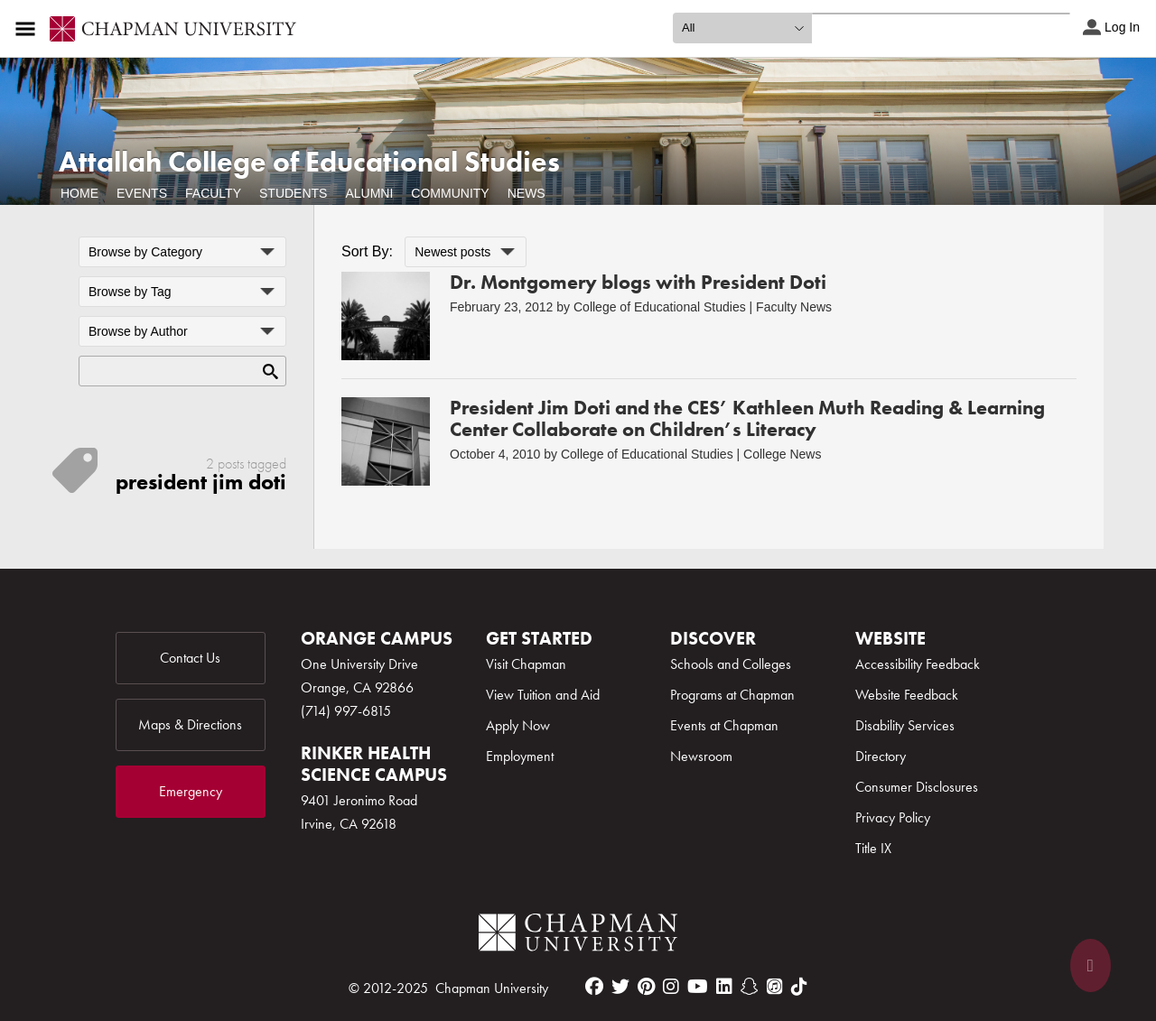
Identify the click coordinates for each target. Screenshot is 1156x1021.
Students (293, 193)
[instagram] (671, 987)
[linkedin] (724, 987)
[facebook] (594, 987)
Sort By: (367, 251)
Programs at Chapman (732, 694)
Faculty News (794, 307)
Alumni (369, 193)
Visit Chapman (526, 663)
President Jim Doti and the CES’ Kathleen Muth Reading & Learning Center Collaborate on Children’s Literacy (747, 418)
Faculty (213, 193)
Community (450, 193)
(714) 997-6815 (346, 710)
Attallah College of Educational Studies (309, 162)
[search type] (742, 28)
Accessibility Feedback (917, 663)
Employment (520, 756)
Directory (880, 756)
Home (79, 193)
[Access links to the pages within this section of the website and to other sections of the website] (29, 29)
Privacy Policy (892, 817)
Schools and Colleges (730, 663)
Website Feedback (906, 694)
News (526, 193)
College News (782, 454)
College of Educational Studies (659, 307)
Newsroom (701, 756)
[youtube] (697, 987)
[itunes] (775, 987)
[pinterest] (646, 987)
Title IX (873, 848)
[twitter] (620, 987)
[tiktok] (799, 987)
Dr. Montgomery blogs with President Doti (638, 282)
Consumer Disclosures (916, 786)
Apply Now (518, 725)
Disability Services (905, 725)
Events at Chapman (724, 725)
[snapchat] (750, 987)
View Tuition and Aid (543, 694)
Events (142, 193)
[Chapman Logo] (578, 936)
